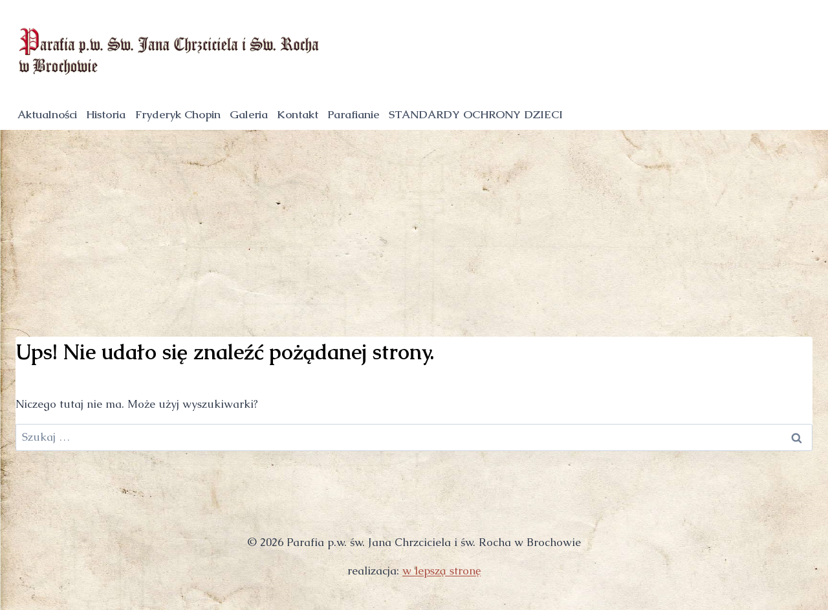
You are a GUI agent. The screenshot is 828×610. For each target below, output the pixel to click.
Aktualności (47, 114)
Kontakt (297, 114)
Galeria (249, 114)
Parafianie (353, 114)
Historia (105, 114)
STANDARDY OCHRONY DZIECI (476, 114)
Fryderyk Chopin (178, 114)
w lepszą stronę (441, 570)
